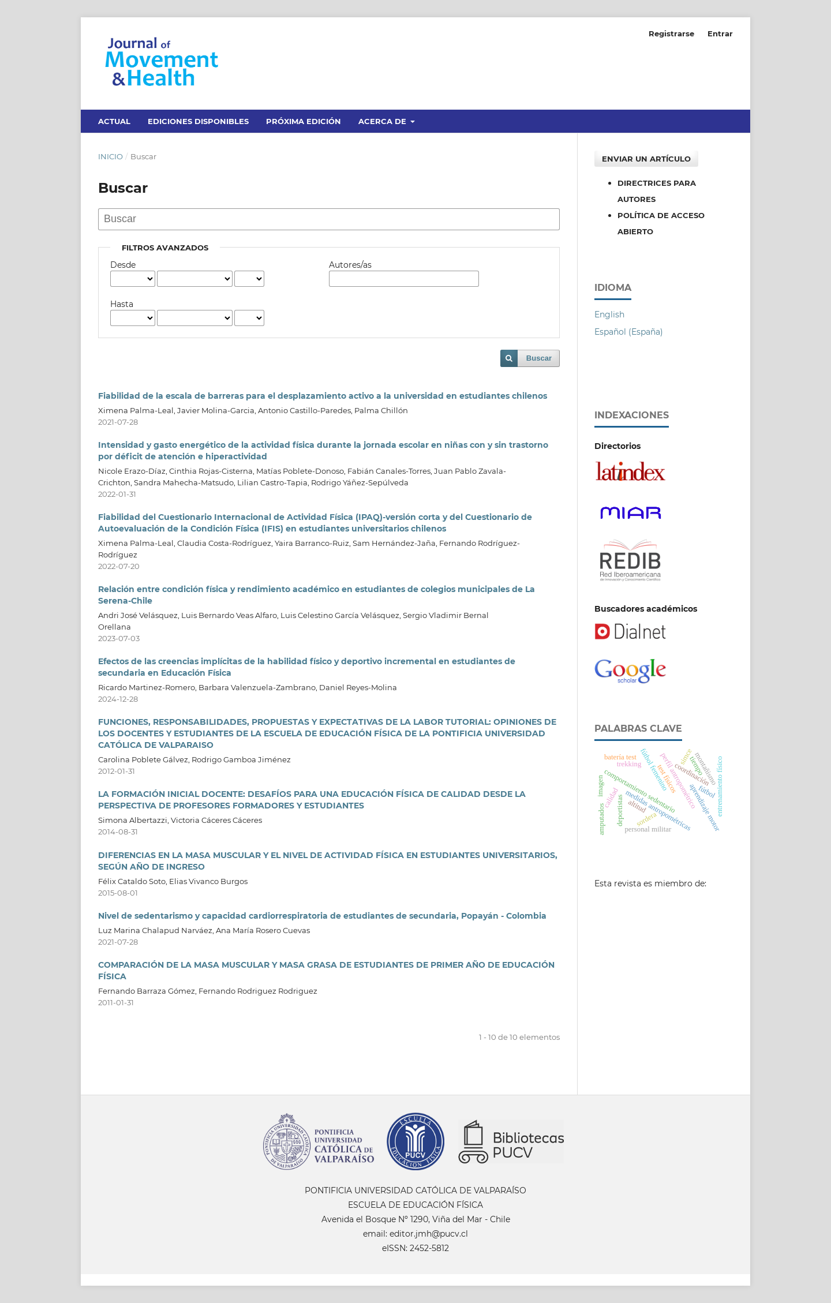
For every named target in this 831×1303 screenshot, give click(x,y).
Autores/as (350, 265)
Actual (114, 121)
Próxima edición (303, 121)
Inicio (110, 156)
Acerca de (383, 121)
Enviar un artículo (646, 158)
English (609, 314)
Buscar (539, 358)
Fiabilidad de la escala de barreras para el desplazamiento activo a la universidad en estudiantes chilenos (322, 396)
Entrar (720, 33)
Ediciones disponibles (198, 121)
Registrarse (671, 33)
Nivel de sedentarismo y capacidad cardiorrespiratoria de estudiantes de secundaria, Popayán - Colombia (322, 916)
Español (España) (628, 332)
